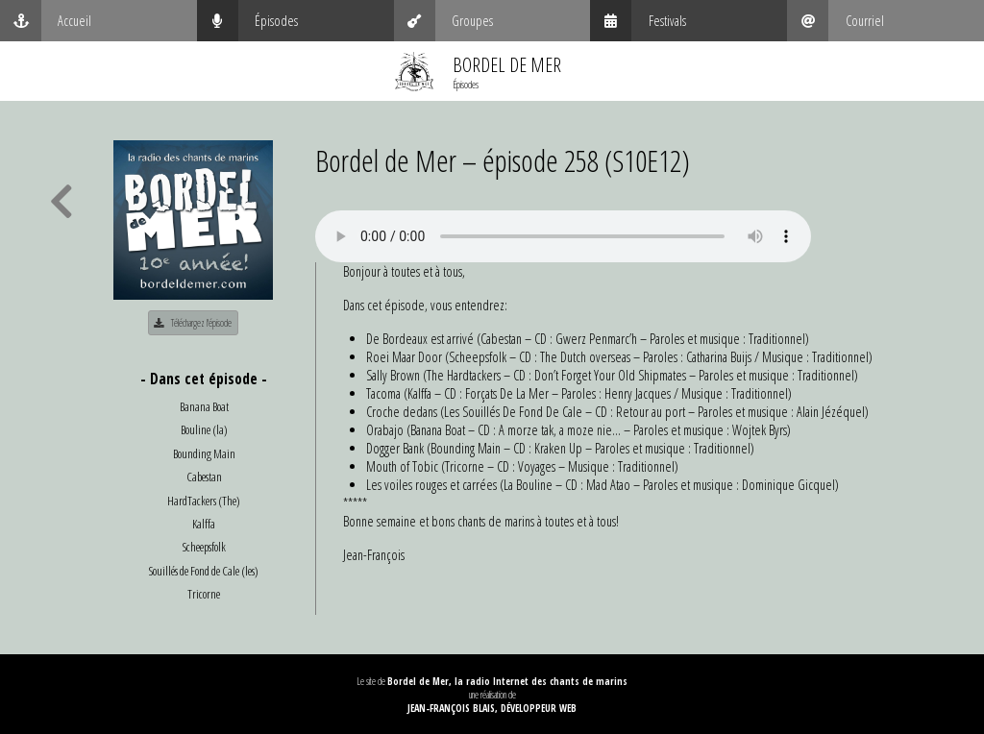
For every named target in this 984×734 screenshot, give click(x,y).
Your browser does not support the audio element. (563, 236)
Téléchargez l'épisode (193, 323)
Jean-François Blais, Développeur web (492, 708)
